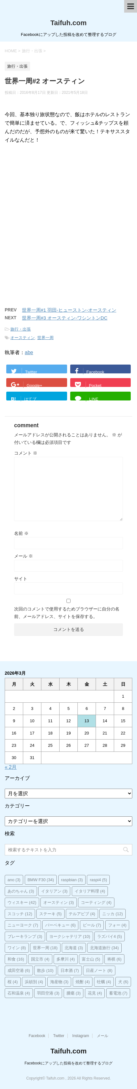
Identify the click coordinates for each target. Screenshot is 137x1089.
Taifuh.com (68, 23)
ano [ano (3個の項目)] (14, 879)
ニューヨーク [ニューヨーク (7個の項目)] (23, 925)
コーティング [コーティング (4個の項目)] (96, 902)
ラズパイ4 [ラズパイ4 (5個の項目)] (109, 936)
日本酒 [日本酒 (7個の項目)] (70, 970)
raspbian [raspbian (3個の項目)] (72, 879)
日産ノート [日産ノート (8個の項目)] (99, 970)
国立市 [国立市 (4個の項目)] (40, 959)
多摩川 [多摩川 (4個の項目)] (65, 959)
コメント (25, 453)
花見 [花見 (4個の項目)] (95, 993)
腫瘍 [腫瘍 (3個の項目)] (73, 993)
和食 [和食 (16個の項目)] (16, 959)
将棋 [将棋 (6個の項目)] (114, 959)
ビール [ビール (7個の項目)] (92, 925)
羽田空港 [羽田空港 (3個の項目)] (48, 993)
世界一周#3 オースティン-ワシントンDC (65, 317)
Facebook (37, 1036)
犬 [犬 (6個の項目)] (123, 981)
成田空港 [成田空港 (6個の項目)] (19, 970)
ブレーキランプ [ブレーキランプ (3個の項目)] (25, 936)
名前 (21, 533)
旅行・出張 (20, 329)
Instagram (80, 1036)
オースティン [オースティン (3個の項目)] (58, 902)
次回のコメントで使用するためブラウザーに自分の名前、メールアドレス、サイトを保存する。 (66, 612)
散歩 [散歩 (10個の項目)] (45, 970)
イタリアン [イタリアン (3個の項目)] (54, 891)
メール (23, 556)
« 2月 (11, 767)
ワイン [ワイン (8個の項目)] (17, 947)
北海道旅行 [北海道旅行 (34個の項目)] (104, 947)
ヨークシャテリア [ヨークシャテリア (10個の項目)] (69, 936)
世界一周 (45, 337)
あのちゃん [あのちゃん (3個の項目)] (21, 891)
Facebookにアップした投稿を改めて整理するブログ (68, 1063)
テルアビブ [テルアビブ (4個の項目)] (82, 913)
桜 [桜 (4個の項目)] (13, 981)
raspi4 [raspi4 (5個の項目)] (98, 879)
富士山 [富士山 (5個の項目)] (91, 959)
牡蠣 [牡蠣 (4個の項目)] (104, 981)
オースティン (22, 337)
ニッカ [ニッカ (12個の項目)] (112, 913)
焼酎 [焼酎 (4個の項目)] (83, 981)
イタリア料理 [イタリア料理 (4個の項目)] (90, 891)
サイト (20, 578)
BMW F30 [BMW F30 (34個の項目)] (41, 879)
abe (29, 352)
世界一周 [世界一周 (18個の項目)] (45, 947)
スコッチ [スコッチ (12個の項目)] (20, 913)
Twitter (58, 1036)
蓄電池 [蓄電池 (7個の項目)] (118, 993)
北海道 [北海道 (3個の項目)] (74, 947)
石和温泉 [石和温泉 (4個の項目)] (19, 993)
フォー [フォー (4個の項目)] (117, 925)
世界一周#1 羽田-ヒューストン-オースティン (69, 310)
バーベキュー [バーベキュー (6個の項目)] (60, 925)
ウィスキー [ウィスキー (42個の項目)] (22, 902)
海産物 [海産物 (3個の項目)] (59, 981)
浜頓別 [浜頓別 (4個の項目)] (34, 981)
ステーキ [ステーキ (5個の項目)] (50, 913)
